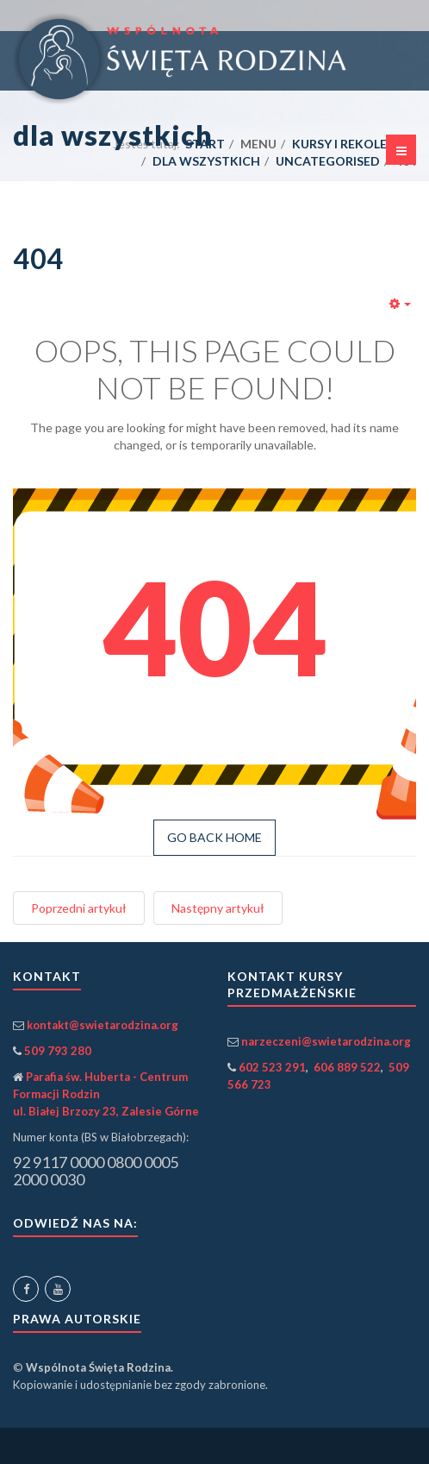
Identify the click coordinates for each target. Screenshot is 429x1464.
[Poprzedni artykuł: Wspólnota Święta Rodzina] (79, 908)
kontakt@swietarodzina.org (102, 1025)
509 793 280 (57, 1051)
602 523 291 (272, 1067)
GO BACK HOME (214, 837)
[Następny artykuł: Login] (218, 908)
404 (38, 258)
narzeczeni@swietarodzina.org (326, 1041)
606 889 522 (347, 1067)
